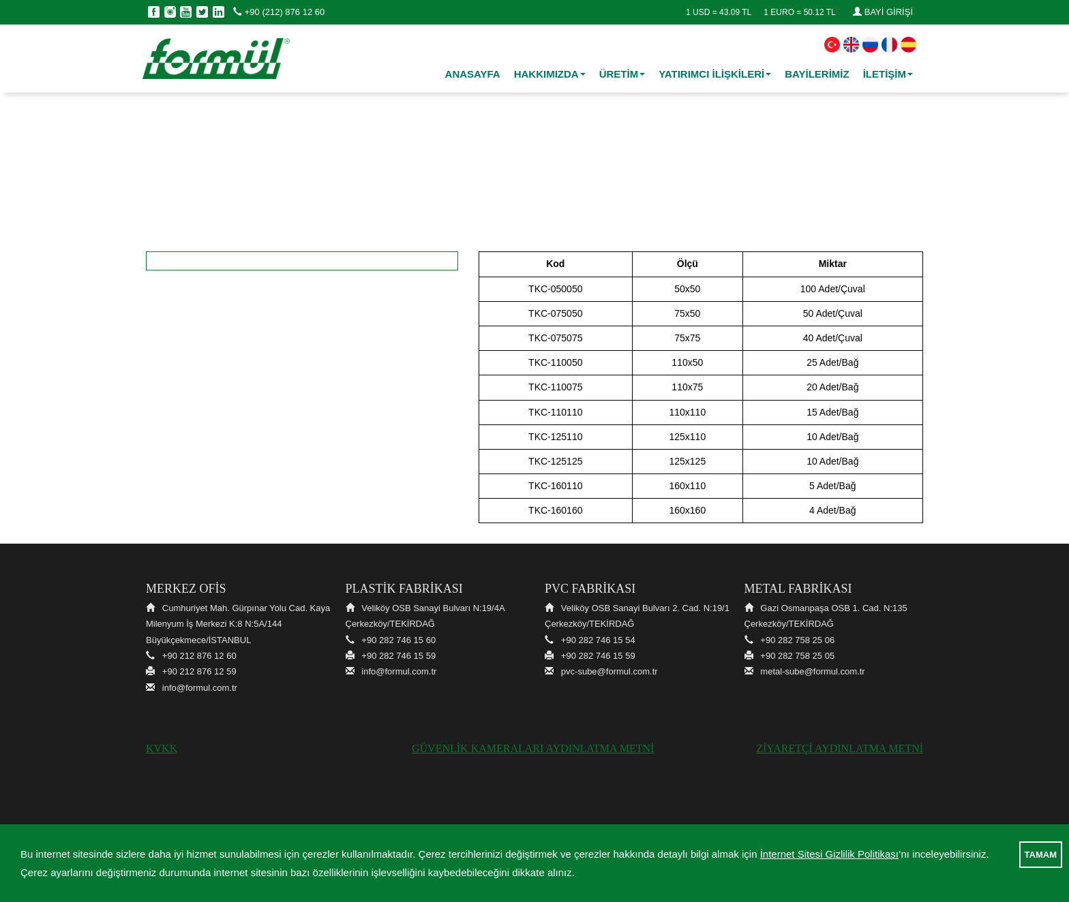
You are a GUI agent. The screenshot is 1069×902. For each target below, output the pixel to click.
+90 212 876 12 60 (199, 656)
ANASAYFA (472, 74)
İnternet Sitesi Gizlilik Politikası (829, 854)
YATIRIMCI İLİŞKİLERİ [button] (715, 74)
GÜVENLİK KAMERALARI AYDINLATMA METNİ (533, 748)
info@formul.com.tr (199, 688)
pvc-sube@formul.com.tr (609, 671)
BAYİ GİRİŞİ (883, 12)
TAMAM (1041, 855)
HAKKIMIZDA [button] (550, 74)
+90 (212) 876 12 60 (279, 12)
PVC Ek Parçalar (539, 174)
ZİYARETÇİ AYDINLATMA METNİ (839, 748)
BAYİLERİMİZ (817, 74)
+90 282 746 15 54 (598, 640)
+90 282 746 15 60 (398, 640)
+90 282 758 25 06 (797, 640)
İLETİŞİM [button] (888, 74)
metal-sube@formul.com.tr (812, 671)
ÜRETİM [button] (622, 74)
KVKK (161, 748)
